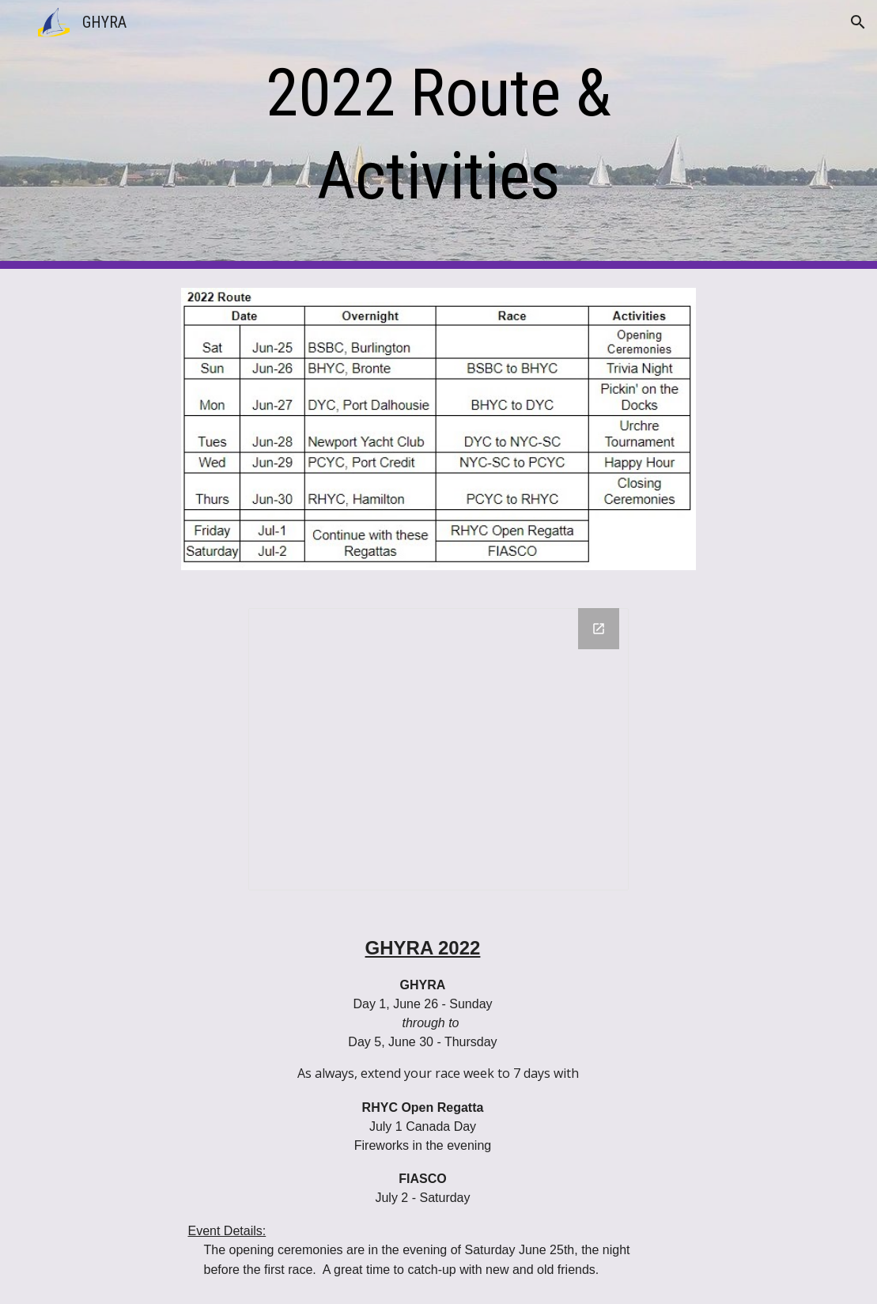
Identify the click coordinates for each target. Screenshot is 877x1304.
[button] (858, 22)
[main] (438, 134)
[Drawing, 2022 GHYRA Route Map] (438, 749)
